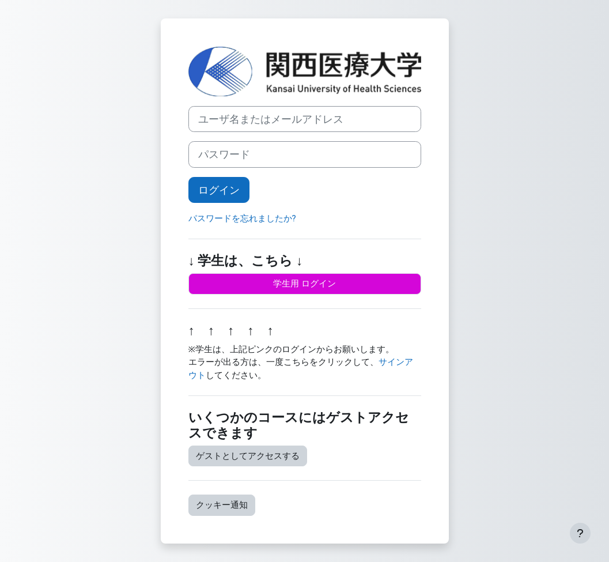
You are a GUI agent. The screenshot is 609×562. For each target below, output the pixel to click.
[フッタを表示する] (580, 533)
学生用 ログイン (304, 283)
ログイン (219, 190)
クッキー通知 (222, 505)
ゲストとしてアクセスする (248, 456)
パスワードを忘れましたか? (242, 218)
